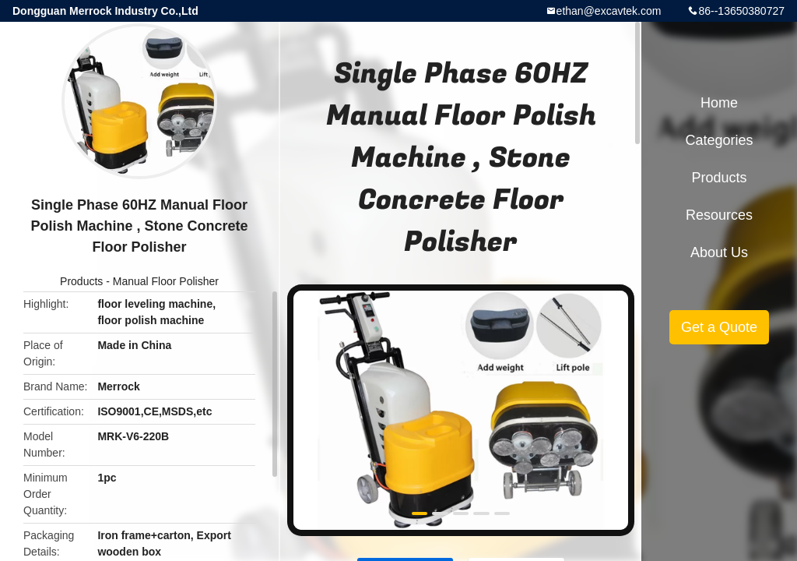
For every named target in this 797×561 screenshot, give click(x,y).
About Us (719, 252)
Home (719, 103)
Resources (719, 215)
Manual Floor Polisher (166, 281)
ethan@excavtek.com (609, 11)
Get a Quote (719, 327)
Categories (719, 140)
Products (81, 281)
